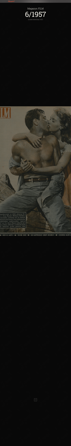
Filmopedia (12, 1)
